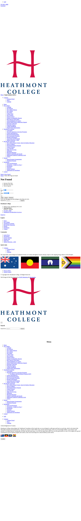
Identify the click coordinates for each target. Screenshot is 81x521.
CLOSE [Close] (3, 439)
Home (5, 104)
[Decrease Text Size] (8, 184)
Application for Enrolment (13, 170)
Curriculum (9, 130)
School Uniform (11, 169)
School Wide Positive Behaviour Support (17, 122)
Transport (9, 167)
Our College (7, 105)
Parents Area (7, 239)
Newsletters (7, 236)
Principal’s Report (11, 125)
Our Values (9, 112)
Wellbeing (9, 151)
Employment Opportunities (13, 127)
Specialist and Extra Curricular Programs (17, 132)
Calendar (9, 101)
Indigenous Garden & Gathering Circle (16, 155)
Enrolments (6, 162)
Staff (5, 2)
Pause (6, 197)
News (8, 100)
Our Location (10, 115)
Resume (11, 197)
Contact (6, 171)
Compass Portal (10, 99)
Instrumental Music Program (14, 145)
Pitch (2, 193)
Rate (2, 190)
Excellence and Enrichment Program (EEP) (20, 374)
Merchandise (32, 277)
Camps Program (11, 147)
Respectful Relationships (13, 134)
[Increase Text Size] (8, 183)
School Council (10, 116)
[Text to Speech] (7, 186)
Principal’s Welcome (12, 123)
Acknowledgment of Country (14, 121)
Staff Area (6, 240)
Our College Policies (12, 109)
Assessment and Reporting (13, 138)
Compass (6, 97)
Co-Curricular (10, 148)
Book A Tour (4, 174)
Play (2, 197)
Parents (5, 158)
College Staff (10, 114)
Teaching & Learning (9, 129)
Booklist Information (12, 137)
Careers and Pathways (12, 133)
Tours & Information (12, 163)
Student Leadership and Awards (14, 154)
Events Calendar (8, 237)
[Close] (1, 322)
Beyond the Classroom (9, 141)
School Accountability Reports (14, 118)
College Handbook (11, 126)
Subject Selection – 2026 (13, 140)
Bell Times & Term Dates (13, 119)
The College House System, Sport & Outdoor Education (20, 143)
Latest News (7, 235)
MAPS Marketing (23, 277)
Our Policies (10, 108)
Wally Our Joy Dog (11, 149)
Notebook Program (11, 160)
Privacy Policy (7, 270)
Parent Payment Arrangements (14, 159)
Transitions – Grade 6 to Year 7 (14, 165)
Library (8, 156)
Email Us (3, 214)
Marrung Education (11, 152)
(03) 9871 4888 (4, 4)
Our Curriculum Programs (13, 136)
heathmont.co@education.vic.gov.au (13, 212)
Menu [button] (2, 95)
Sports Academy (11, 144)
